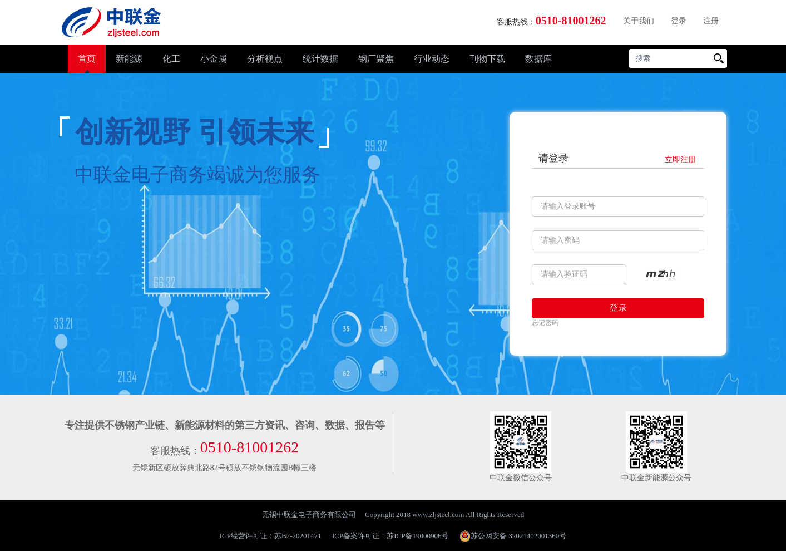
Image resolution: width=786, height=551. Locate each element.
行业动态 (431, 58)
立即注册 (680, 159)
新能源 (129, 58)
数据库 (538, 58)
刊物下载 (487, 58)
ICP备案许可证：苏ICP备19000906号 (390, 536)
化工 (171, 58)
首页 (87, 58)
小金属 (213, 58)
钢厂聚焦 (376, 58)
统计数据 (320, 58)
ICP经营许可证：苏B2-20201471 (271, 536)
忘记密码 (545, 323)
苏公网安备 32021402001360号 (512, 536)
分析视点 (265, 58)
